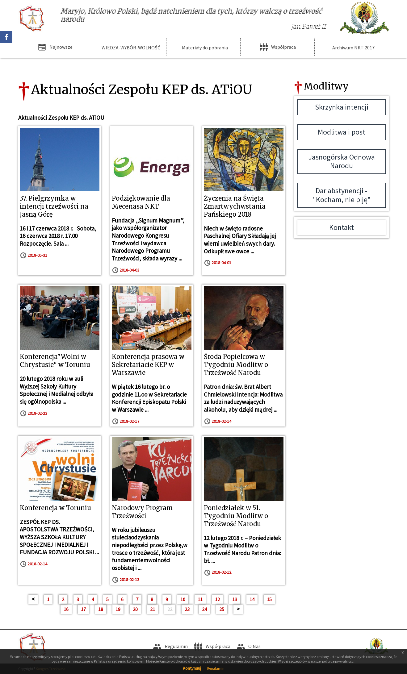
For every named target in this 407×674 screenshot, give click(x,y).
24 (204, 609)
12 (217, 599)
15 (269, 599)
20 (135, 609)
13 (234, 599)
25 (221, 609)
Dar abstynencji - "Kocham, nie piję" (342, 195)
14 (252, 599)
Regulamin (215, 668)
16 (66, 609)
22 (169, 609)
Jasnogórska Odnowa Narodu (341, 161)
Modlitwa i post (341, 132)
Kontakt (341, 227)
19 (117, 609)
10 (182, 599)
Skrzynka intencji (341, 107)
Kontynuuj (192, 668)
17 (83, 609)
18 (100, 609)
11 (200, 599)
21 (152, 609)
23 (187, 609)
